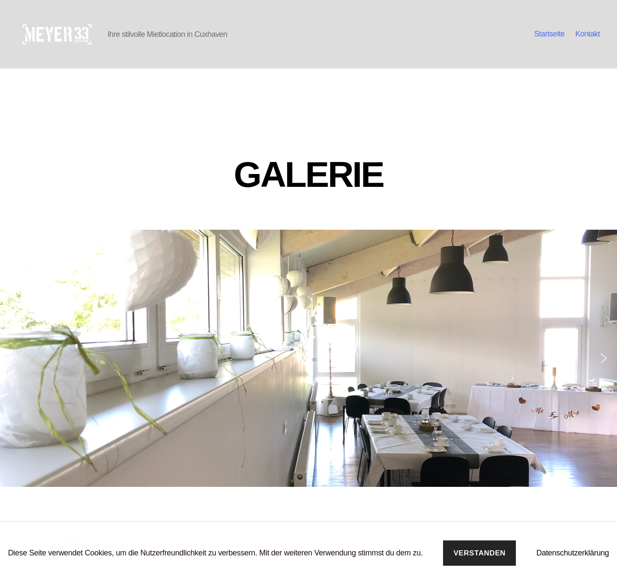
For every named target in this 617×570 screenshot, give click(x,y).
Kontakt (587, 34)
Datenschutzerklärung (572, 553)
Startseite (549, 34)
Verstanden (479, 553)
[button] (13, 358)
